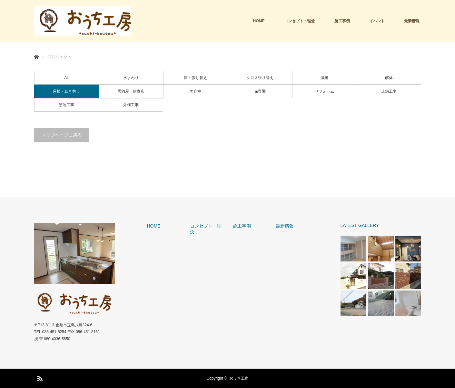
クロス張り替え (259, 78)
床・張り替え (195, 78)
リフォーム (324, 91)
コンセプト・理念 (299, 21)
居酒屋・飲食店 (130, 91)
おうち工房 (239, 378)
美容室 (195, 91)
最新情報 (412, 21)
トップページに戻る (61, 135)
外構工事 (131, 105)
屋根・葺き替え (66, 91)
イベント (377, 21)
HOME (259, 21)
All (66, 78)
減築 (324, 78)
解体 (389, 78)
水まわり (131, 78)
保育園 (260, 91)
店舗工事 (389, 91)
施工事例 (342, 21)
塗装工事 (66, 105)
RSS (39, 377)
